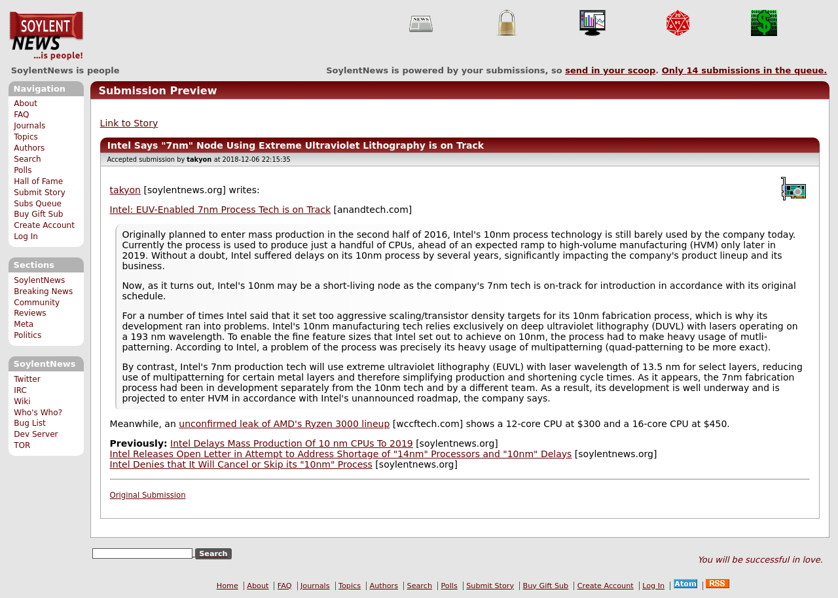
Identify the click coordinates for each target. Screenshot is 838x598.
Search (27, 159)
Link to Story (129, 123)
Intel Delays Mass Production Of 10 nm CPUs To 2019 (291, 443)
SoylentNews (46, 36)
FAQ (21, 114)
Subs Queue (38, 203)
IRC (20, 390)
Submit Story (39, 192)
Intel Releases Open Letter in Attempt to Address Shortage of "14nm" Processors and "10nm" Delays (341, 454)
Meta (23, 324)
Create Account (44, 225)
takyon (125, 190)
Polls (22, 170)
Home (227, 586)
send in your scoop (610, 70)
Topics (26, 136)
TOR (22, 445)
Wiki (22, 401)
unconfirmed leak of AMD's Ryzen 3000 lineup (284, 424)
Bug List (30, 423)
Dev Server (36, 434)
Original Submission (148, 495)
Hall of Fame (38, 181)
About (25, 103)
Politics (27, 335)
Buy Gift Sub (38, 214)
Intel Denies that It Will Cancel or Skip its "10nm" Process (241, 464)
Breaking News (43, 291)
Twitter (27, 379)
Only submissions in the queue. (745, 70)
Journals (29, 125)
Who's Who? (38, 412)
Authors (29, 148)
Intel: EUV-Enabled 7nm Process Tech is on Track (220, 209)
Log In (26, 236)
